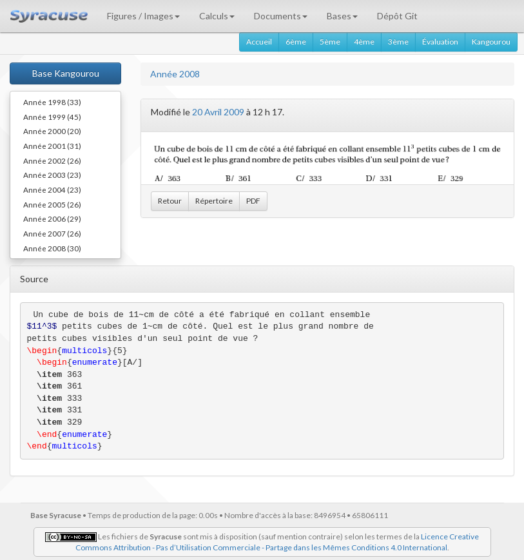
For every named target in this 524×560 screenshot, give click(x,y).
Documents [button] (280, 15)
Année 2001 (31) (52, 145)
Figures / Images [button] (143, 15)
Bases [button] (342, 15)
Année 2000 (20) (52, 130)
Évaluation (440, 41)
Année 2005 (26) (52, 204)
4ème (364, 41)
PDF (253, 201)
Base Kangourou (65, 73)
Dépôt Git (397, 15)
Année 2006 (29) (52, 218)
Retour (170, 201)
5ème (330, 41)
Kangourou (491, 41)
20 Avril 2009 (218, 111)
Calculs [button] (217, 15)
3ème (398, 41)
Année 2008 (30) (52, 248)
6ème (296, 41)
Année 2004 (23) (52, 189)
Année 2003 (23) (52, 174)
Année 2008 (175, 73)
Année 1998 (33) (52, 101)
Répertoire (214, 201)
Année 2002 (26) (52, 160)
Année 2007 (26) (52, 233)
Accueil (259, 41)
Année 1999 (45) (52, 116)
